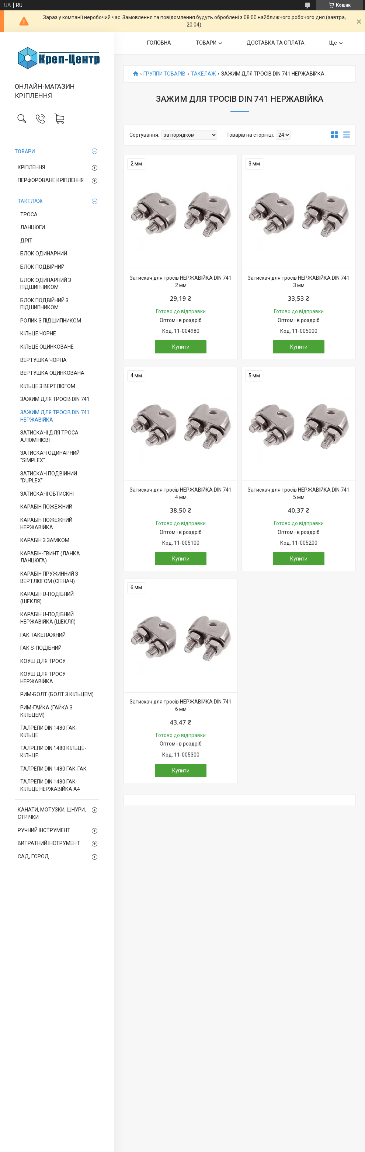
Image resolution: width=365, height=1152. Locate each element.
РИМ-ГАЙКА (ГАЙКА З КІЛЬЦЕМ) (46, 711)
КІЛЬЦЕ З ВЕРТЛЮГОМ (47, 386)
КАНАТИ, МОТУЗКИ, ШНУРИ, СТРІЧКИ (52, 813)
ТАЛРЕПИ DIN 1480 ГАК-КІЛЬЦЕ (48, 731)
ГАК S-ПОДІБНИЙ (41, 648)
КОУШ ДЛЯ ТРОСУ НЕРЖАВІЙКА (43, 677)
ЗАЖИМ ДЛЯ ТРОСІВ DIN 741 (55, 399)
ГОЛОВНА (159, 43)
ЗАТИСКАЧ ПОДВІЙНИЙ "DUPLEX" (48, 477)
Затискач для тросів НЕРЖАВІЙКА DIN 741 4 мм (181, 493)
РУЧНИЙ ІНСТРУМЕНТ (44, 830)
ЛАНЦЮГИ (32, 227)
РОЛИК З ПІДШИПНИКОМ (50, 321)
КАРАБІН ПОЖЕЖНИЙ (46, 507)
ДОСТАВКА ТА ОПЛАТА (276, 43)
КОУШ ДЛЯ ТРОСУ (43, 661)
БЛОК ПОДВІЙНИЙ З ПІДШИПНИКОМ (44, 304)
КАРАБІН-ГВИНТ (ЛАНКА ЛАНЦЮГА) (50, 557)
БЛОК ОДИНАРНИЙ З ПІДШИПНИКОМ (45, 283)
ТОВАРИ (25, 151)
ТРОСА (29, 214)
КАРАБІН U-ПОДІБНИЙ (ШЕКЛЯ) (47, 597)
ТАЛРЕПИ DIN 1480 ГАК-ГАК (53, 769)
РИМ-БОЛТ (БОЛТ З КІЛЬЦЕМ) (57, 694)
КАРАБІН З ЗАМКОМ (44, 540)
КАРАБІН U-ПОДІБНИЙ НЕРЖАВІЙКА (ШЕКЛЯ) (48, 618)
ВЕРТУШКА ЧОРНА (43, 360)
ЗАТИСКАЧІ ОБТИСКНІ (47, 494)
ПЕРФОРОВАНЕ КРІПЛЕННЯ (51, 180)
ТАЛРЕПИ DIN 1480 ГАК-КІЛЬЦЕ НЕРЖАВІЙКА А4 (50, 785)
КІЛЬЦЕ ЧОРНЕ (38, 333)
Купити (181, 347)
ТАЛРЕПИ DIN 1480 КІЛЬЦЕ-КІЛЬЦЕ (53, 751)
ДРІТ (26, 241)
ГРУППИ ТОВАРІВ (164, 74)
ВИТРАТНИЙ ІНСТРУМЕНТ (49, 843)
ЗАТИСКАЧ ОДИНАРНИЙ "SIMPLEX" (50, 456)
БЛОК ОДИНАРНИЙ (43, 253)
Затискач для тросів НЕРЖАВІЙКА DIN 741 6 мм (181, 705)
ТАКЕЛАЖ (30, 201)
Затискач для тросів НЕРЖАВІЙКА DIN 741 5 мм (299, 493)
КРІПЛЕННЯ (31, 167)
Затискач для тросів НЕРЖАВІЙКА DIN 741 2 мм (181, 281)
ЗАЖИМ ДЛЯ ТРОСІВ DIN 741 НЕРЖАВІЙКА (55, 416)
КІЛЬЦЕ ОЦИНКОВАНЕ (47, 347)
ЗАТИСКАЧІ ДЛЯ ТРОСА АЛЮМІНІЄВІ (49, 436)
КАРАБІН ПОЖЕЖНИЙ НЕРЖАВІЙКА (46, 523)
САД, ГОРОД (33, 856)
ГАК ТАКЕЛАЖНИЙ (43, 635)
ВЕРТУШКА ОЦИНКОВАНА (52, 373)
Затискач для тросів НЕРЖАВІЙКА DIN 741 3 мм (299, 281)
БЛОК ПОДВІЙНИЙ (42, 267)
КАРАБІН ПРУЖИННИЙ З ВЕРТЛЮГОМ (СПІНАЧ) (49, 577)
